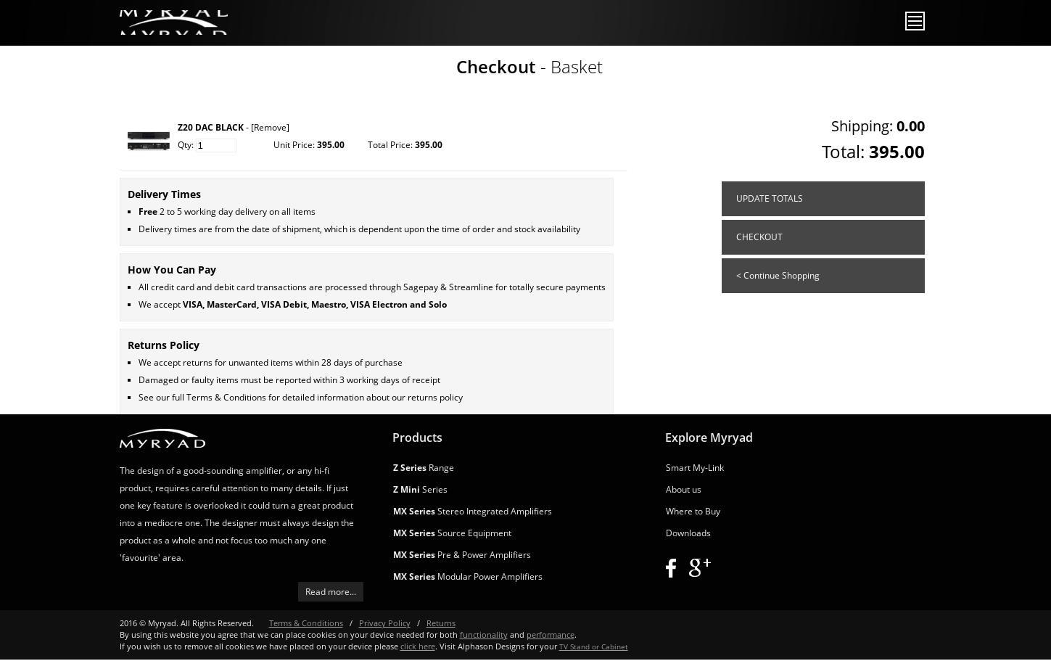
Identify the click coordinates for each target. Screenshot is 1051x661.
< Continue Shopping (778, 275)
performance (550, 634)
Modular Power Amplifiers (468, 576)
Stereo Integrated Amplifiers (472, 511)
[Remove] (270, 127)
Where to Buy (693, 511)
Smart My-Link (695, 467)
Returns (441, 622)
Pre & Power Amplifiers (462, 555)
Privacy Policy (385, 622)
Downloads (688, 533)
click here (417, 646)
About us (683, 489)
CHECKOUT (759, 237)
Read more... (330, 592)
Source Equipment (452, 533)
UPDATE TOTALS (769, 198)
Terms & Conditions (226, 397)
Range (423, 467)
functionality (484, 634)
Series (420, 489)
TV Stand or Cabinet (593, 646)
